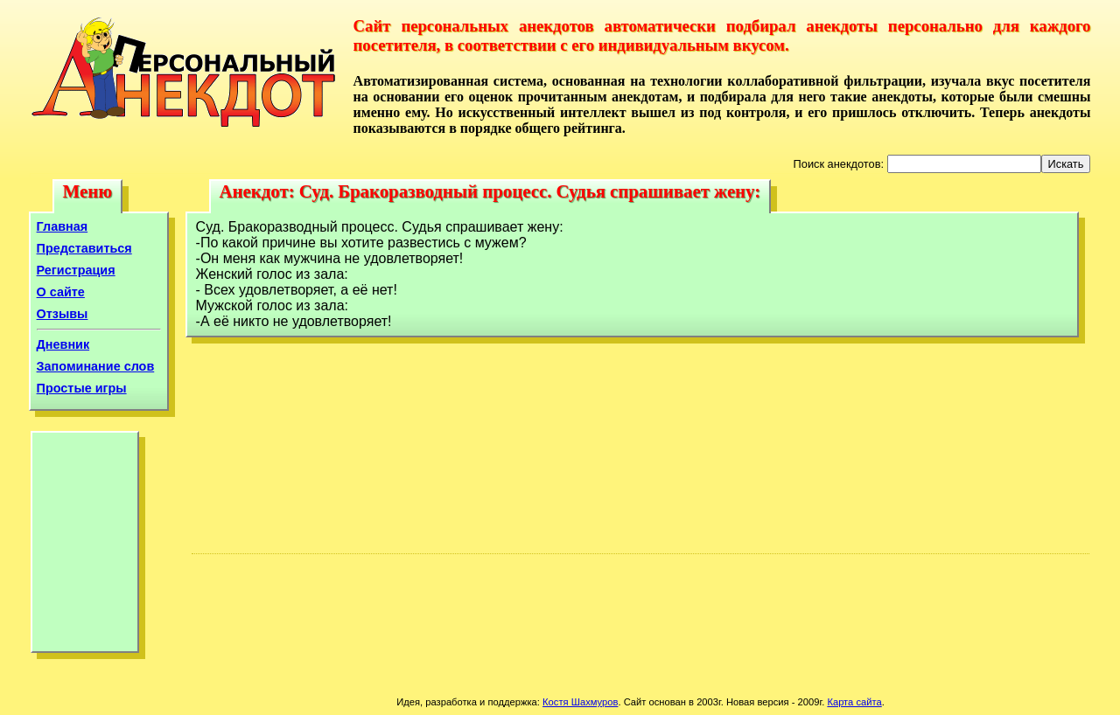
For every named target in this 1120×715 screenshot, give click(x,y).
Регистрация (76, 270)
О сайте (61, 292)
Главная (62, 226)
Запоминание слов (96, 366)
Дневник (63, 344)
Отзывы (62, 314)
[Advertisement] (84, 546)
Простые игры (82, 388)
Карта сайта (854, 702)
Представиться (84, 248)
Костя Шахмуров (580, 702)
